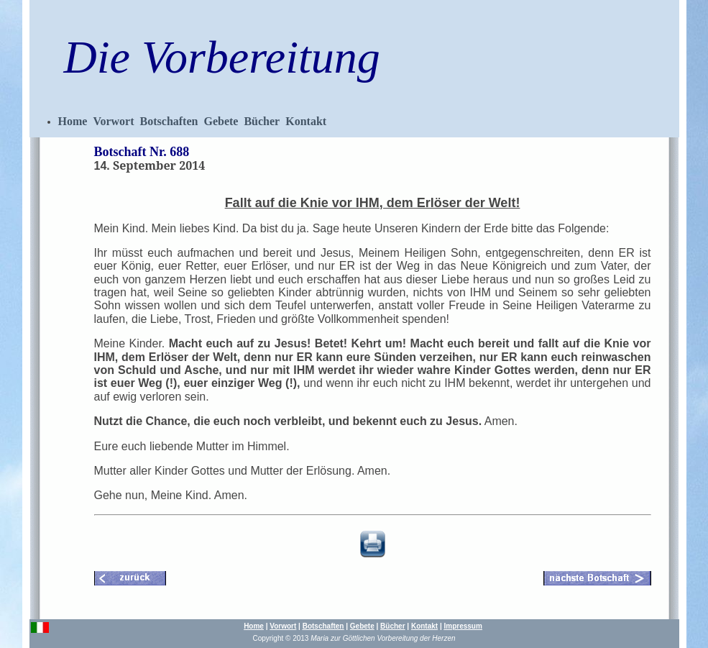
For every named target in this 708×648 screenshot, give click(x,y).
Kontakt (305, 121)
